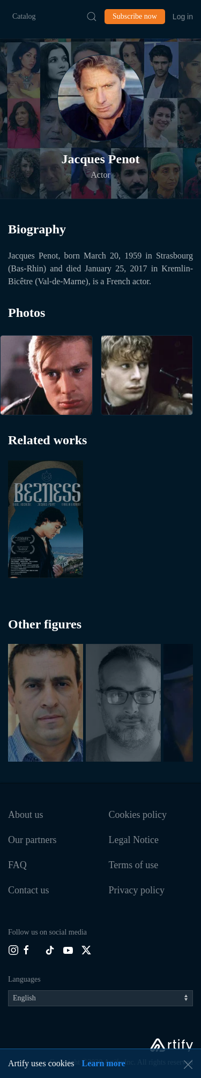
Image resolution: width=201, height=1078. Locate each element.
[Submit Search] (91, 16)
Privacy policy (137, 890)
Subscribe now (135, 16)
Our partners (32, 839)
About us (25, 814)
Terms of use (134, 865)
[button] (100, 98)
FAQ (17, 865)
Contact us (28, 890)
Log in (183, 16)
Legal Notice (134, 839)
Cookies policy (138, 814)
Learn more (103, 1063)
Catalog (24, 16)
